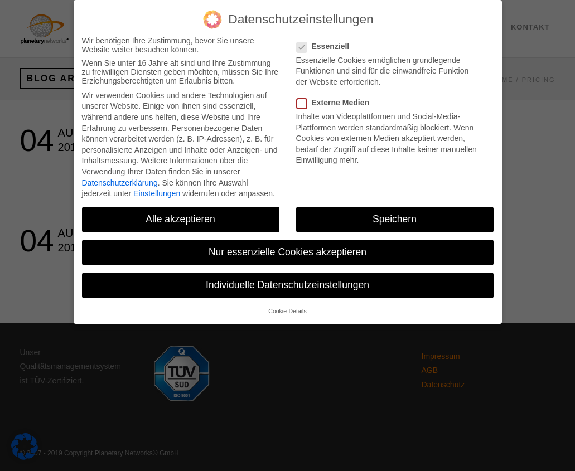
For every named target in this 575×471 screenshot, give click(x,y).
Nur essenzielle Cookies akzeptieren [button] (287, 244)
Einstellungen (156, 185)
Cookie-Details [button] (287, 303)
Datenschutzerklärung (120, 174)
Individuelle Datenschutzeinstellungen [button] (287, 277)
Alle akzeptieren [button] (180, 211)
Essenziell (327, 38)
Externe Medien (337, 94)
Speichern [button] (395, 211)
